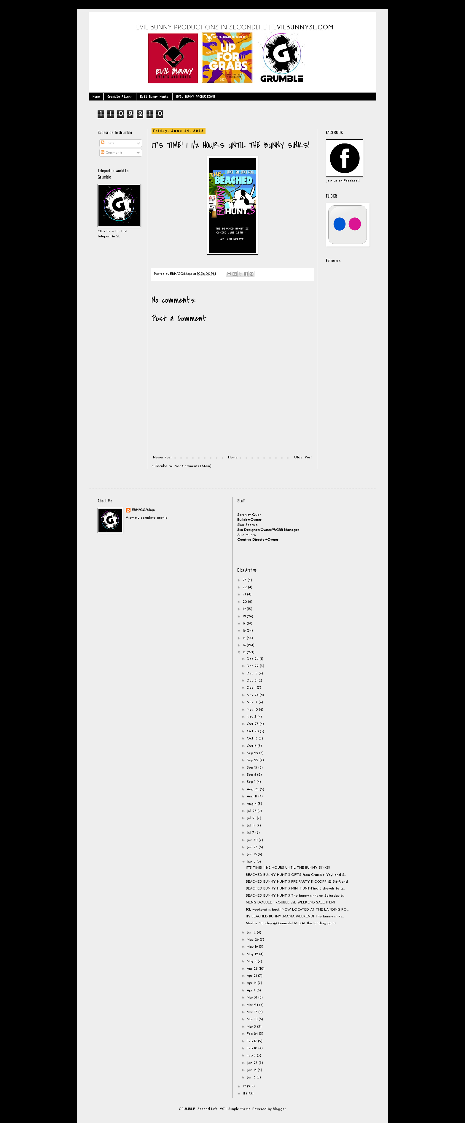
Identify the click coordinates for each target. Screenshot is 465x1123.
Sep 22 (253, 760)
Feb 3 (252, 1055)
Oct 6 (252, 746)
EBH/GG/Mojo (143, 510)
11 (244, 1093)
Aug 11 (252, 796)
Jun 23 (253, 847)
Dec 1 (252, 688)
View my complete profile (147, 518)
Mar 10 (253, 1019)
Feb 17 (252, 1041)
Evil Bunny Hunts (154, 96)
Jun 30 (253, 840)
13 (245, 652)
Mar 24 (253, 1005)
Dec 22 (253, 666)
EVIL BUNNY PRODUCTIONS (195, 96)
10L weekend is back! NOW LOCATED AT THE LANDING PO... (297, 909)
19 (245, 609)
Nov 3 (252, 717)
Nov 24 (253, 695)
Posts (107, 143)
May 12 (253, 954)
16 (245, 631)
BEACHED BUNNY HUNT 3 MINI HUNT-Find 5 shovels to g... (295, 888)
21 (245, 594)
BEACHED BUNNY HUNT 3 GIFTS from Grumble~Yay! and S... (296, 875)
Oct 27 (253, 724)
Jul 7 (251, 833)
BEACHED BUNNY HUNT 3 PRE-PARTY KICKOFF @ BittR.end (297, 882)
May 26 (253, 939)
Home (96, 96)
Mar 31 (252, 997)
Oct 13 (253, 738)
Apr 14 (252, 983)
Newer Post (162, 457)
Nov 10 (253, 710)
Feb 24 (253, 1034)
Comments (111, 152)
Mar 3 (252, 1027)
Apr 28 (253, 969)
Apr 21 (252, 976)
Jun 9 (252, 862)
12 (245, 1086)
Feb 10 (252, 1048)
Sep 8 (252, 775)
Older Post (303, 457)
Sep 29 (253, 753)
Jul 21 (252, 818)
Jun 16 (252, 854)
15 (245, 638)
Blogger (279, 1109)
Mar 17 (252, 1012)
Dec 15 (253, 673)
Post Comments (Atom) (192, 466)
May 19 (253, 947)
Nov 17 (253, 702)
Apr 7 (252, 990)
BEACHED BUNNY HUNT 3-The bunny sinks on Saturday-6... (295, 896)
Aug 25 (253, 789)
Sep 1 (252, 782)
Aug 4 (252, 804)
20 (245, 602)
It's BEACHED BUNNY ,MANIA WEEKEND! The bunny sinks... (295, 916)
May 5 (252, 961)
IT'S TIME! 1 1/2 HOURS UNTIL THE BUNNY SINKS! (288, 868)
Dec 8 (252, 680)
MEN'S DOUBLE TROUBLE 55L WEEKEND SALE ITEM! (290, 902)
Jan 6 (252, 1077)
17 (245, 623)
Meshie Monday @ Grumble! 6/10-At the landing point (291, 923)
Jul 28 (252, 811)
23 (245, 580)
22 (245, 587)
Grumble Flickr (119, 96)
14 (245, 645)
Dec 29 (253, 659)
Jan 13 (252, 1070)
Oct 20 (253, 731)
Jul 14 (252, 825)
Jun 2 (252, 932)
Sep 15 (252, 767)
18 (245, 616)
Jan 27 (253, 1063)
